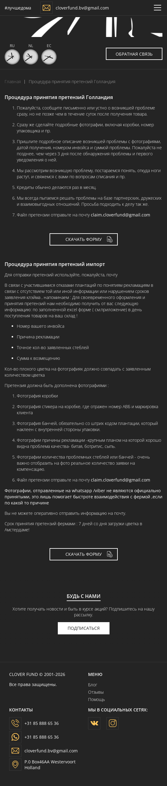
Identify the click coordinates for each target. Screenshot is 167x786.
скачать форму (83, 239)
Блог (92, 685)
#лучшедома (18, 8)
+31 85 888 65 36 (41, 723)
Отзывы (96, 692)
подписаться (84, 628)
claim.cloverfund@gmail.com (120, 215)
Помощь (96, 699)
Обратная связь (139, 53)
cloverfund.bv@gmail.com (82, 8)
